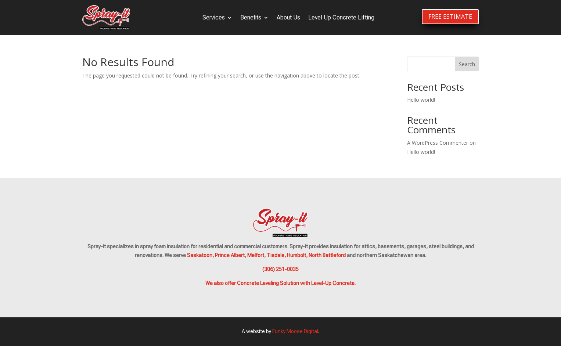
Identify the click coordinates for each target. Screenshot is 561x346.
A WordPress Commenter (437, 142)
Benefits (250, 17)
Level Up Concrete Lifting (341, 17)
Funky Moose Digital (295, 331)
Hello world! (421, 99)
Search (467, 64)
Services (213, 17)
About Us (288, 17)
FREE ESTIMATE (450, 16)
